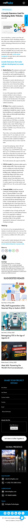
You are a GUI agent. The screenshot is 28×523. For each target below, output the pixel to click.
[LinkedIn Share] (10, 250)
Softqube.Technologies (12, 504)
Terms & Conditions (10, 520)
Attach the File (5, 420)
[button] (24, 3)
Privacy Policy (19, 520)
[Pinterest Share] (17, 250)
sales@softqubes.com (11, 479)
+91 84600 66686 (10, 495)
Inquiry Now (26, 20)
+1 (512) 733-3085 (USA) (13, 483)
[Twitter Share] (6, 250)
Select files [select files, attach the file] (14, 428)
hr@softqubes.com (10, 491)
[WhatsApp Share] (13, 250)
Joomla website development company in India (12, 244)
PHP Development (7, 9)
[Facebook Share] (2, 250)
